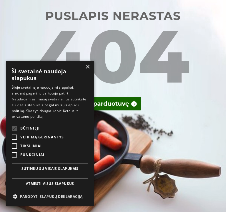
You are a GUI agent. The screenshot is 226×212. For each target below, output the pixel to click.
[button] (50, 196)
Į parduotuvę (109, 103)
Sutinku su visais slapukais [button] (50, 168)
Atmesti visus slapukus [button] (50, 183)
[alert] (50, 133)
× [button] (87, 67)
